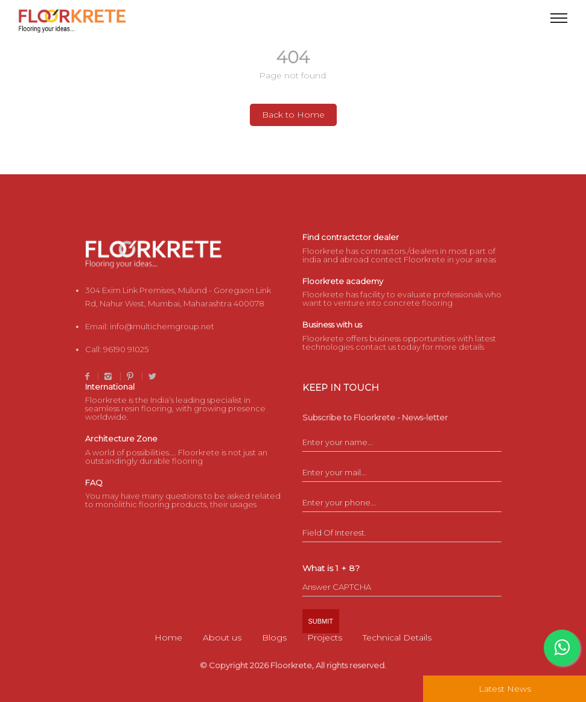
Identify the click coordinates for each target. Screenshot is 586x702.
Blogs (274, 637)
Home (168, 637)
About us (222, 637)
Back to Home (293, 114)
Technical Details (397, 637)
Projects (324, 637)
